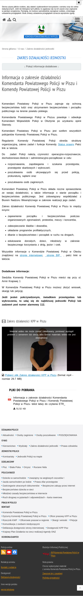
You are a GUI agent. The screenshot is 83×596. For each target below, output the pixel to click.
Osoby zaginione (25, 435)
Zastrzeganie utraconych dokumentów (21, 486)
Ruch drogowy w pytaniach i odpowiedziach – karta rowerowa (32, 497)
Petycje (73, 520)
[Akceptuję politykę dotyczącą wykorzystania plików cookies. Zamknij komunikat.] (78, 2)
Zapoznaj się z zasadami (52, 573)
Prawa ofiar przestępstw (46, 482)
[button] (77, 20)
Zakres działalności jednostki (40, 49)
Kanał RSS (3, 552)
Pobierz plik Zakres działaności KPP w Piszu (30, 375)
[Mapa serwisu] (9, 20)
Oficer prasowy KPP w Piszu (63, 516)
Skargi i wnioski (59, 520)
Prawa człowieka (69, 446)
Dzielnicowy (8, 462)
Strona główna (9, 49)
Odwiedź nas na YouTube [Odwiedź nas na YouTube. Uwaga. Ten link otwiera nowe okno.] (9, 552)
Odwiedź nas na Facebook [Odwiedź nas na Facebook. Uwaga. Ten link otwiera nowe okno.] (14, 552)
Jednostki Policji (10, 451)
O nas (21, 49)
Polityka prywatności (51, 577)
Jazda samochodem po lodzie (17, 482)
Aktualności (8, 435)
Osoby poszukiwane (46, 435)
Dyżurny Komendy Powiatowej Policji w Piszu (25, 516)
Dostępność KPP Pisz (57, 528)
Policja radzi (8, 472)
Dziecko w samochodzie (14, 478)
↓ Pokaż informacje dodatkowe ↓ (41, 66)
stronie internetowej (31, 255)
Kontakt (6, 507)
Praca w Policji (9, 502)
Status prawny (66, 144)
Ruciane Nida (40, 467)
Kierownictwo (9, 446)
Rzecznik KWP (10, 520)
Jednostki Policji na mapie (29, 457)
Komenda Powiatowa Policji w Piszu (20, 512)
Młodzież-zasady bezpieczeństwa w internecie (25, 493)
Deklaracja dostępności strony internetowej (23, 528)
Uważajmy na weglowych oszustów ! (46, 478)
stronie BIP (53, 255)
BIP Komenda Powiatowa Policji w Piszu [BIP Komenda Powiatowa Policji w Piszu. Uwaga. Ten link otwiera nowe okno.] (65, 554)
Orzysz (27, 467)
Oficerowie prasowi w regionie (34, 520)
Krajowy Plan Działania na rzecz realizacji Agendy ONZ (29, 532)
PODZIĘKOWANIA (68, 435)
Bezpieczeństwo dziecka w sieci (18, 489)
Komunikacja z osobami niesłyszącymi (21, 524)
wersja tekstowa (7, 589)
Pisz (5, 467)
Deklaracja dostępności (10, 577)
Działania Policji (10, 429)
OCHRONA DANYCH (10, 537)
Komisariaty (8, 457)
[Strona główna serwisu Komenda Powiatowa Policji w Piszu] (4, 20)
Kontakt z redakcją (8, 567)
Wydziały (23, 446)
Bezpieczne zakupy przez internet (59, 486)
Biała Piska (15, 467)
